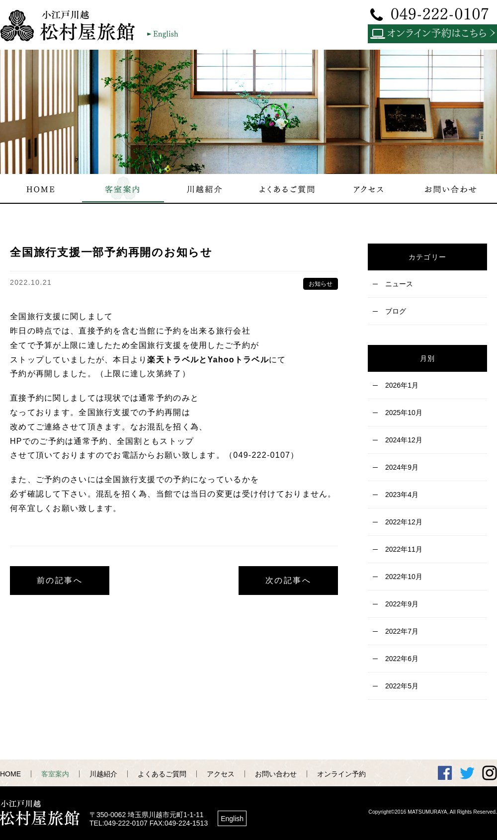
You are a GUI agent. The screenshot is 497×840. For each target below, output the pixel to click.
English (232, 819)
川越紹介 (103, 774)
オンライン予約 (341, 774)
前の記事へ (60, 580)
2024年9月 (401, 467)
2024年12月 (403, 440)
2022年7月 (401, 631)
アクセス (221, 774)
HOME (10, 774)
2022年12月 (403, 522)
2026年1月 (401, 385)
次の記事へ (288, 580)
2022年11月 (403, 549)
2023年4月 (401, 495)
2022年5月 (401, 686)
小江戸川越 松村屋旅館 (72, 25)
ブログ (395, 311)
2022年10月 (403, 577)
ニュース (399, 284)
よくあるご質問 (162, 774)
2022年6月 (401, 659)
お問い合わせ (276, 774)
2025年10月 (403, 413)
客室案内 (55, 774)
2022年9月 (401, 604)
